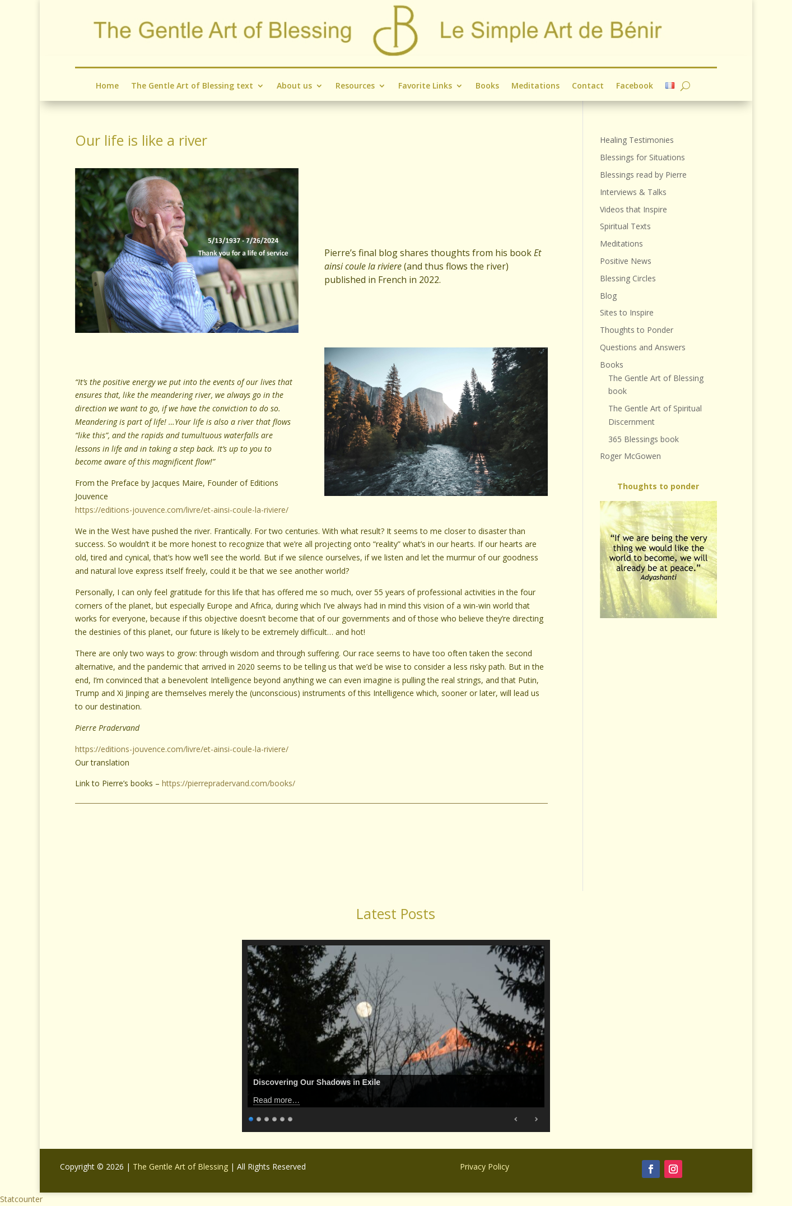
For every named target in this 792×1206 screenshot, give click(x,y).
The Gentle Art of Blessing (180, 1166)
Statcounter (21, 1199)
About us (294, 86)
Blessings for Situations (642, 157)
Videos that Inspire (633, 209)
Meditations (535, 86)
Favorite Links (425, 86)
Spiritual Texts (625, 226)
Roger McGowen (630, 456)
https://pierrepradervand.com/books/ (228, 783)
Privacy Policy (484, 1166)
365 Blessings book (643, 439)
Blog (608, 295)
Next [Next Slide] (536, 1119)
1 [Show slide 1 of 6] (251, 1117)
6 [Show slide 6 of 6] (290, 1117)
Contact (588, 86)
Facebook (634, 86)
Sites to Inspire (627, 312)
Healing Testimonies (637, 139)
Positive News (625, 261)
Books (487, 86)
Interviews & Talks (633, 192)
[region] (658, 559)
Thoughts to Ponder (636, 329)
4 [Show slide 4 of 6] (275, 1117)
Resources (355, 86)
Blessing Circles (628, 278)
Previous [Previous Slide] (516, 1119)
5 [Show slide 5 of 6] (283, 1117)
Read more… (276, 1100)
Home (107, 86)
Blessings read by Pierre (643, 174)
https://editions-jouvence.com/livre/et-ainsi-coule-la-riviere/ (181, 509)
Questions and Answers (643, 347)
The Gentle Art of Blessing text (192, 86)
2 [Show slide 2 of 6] (259, 1117)
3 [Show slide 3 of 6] (267, 1117)
